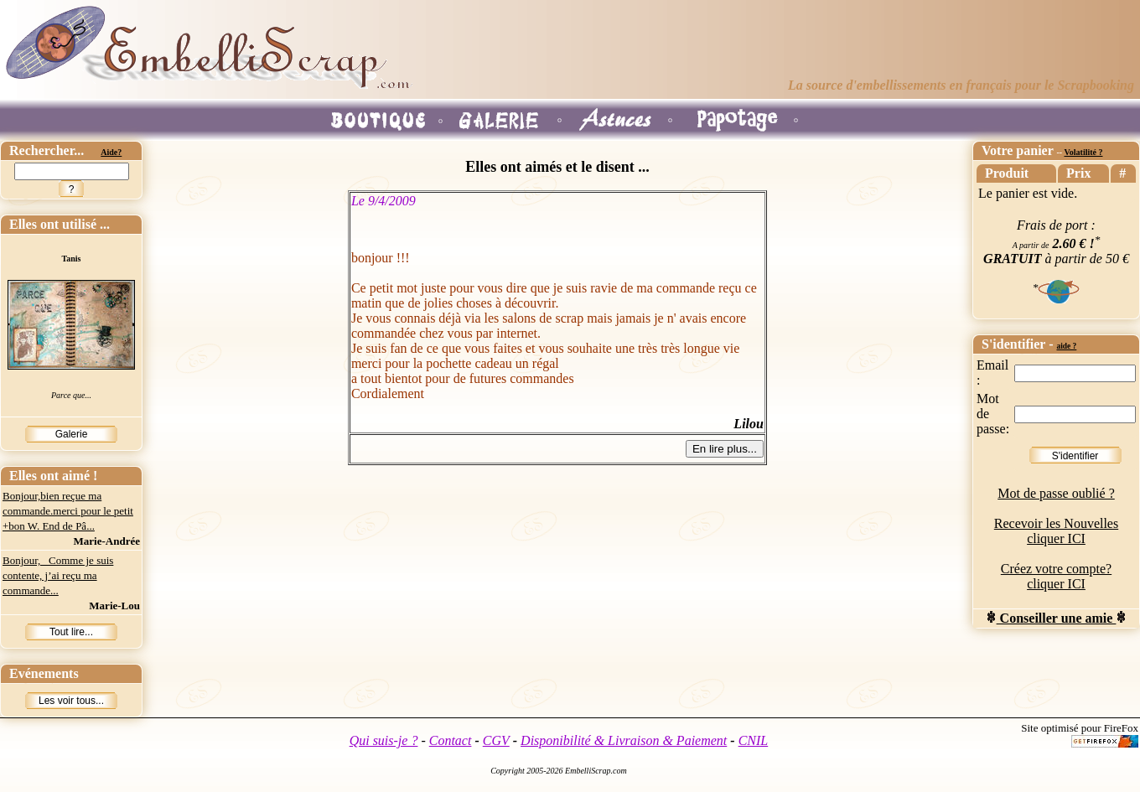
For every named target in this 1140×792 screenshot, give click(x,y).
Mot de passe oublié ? (1056, 493)
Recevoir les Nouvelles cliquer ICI (1056, 531)
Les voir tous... (71, 701)
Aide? (111, 152)
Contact (450, 740)
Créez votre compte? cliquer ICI (1056, 576)
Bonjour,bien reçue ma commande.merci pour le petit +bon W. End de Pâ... (68, 510)
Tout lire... (71, 632)
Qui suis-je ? (384, 740)
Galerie (71, 434)
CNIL (753, 740)
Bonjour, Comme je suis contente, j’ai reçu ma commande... (58, 575)
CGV (496, 740)
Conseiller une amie (1057, 618)
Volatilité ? (1083, 152)
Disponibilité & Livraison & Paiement (624, 740)
